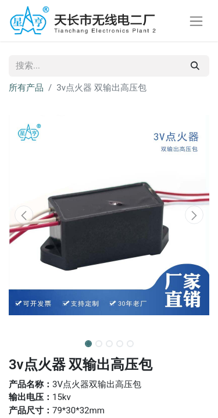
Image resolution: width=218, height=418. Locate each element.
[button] (24, 215)
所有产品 (26, 87)
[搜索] (195, 66)
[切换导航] (196, 20)
